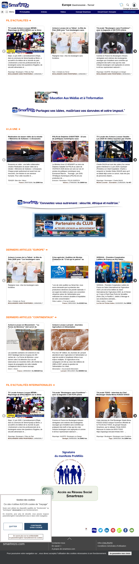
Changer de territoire (130, 9)
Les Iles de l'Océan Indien (105, 303)
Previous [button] (4, 51)
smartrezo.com (14, 544)
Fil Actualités (25, 12)
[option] (25, 51)
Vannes (65, 182)
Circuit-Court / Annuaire (107, 12)
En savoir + (56, 546)
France (21, 182)
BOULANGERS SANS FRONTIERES (20, 74)
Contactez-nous (58, 543)
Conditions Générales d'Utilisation (112, 546)
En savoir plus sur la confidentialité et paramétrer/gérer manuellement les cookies (25, 537)
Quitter (13, 526)
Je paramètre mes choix (120, 553)
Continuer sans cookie (36, 526)
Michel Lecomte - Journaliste (107, 182)
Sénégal (65, 438)
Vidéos (63, 12)
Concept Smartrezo (83, 12)
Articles (44, 12)
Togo (110, 438)
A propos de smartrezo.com (63, 549)
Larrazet (63, 371)
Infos (105, 543)
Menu (11, 12)
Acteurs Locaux (129, 12)
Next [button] (135, 51)
